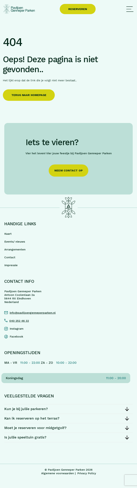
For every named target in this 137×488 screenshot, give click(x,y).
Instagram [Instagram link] (16, 328)
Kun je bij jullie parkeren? (26, 409)
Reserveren (77, 9)
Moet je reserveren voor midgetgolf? (35, 428)
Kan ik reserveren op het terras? (31, 418)
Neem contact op (68, 170)
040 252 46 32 (19, 320)
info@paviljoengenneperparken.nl (33, 312)
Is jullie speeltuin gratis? (25, 437)
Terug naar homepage (28, 95)
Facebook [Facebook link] (16, 336)
